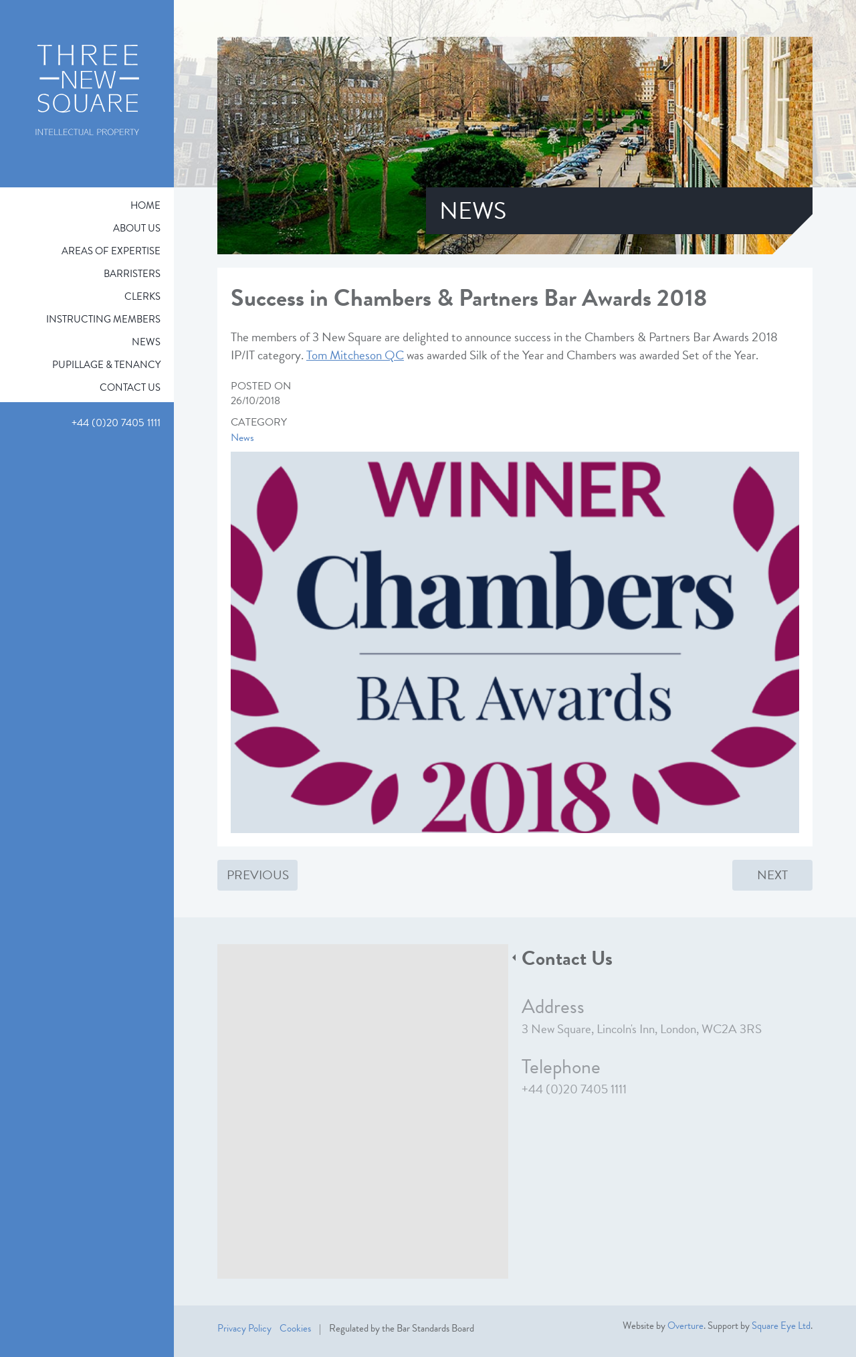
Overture (685, 1325)
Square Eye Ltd (781, 1325)
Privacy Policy (244, 1328)
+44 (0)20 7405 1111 (574, 1089)
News (146, 342)
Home (145, 205)
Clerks (142, 296)
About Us (136, 228)
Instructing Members (103, 319)
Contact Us (130, 387)
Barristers (132, 273)
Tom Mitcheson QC (355, 355)
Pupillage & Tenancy (106, 364)
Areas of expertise (111, 251)
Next (772, 875)
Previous (258, 875)
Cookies (295, 1328)
